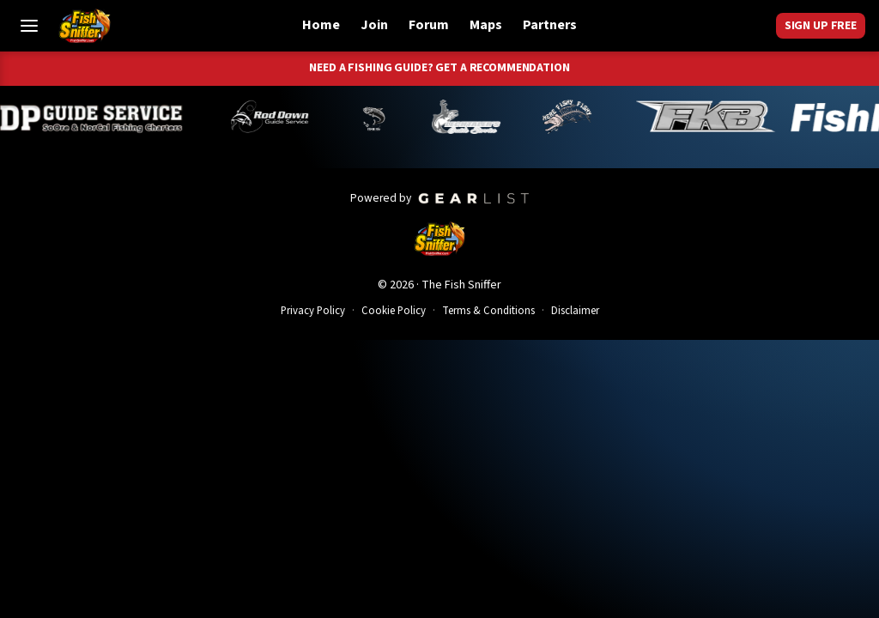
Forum (429, 25)
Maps (486, 25)
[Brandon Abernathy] (305, 117)
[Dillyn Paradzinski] (124, 117)
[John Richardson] (599, 117)
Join (374, 25)
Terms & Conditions (488, 310)
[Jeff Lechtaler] (498, 117)
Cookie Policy (393, 310)
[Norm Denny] (406, 117)
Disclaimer (575, 310)
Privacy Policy (313, 310)
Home (321, 25)
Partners (550, 25)
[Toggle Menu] (29, 26)
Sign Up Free (821, 25)
